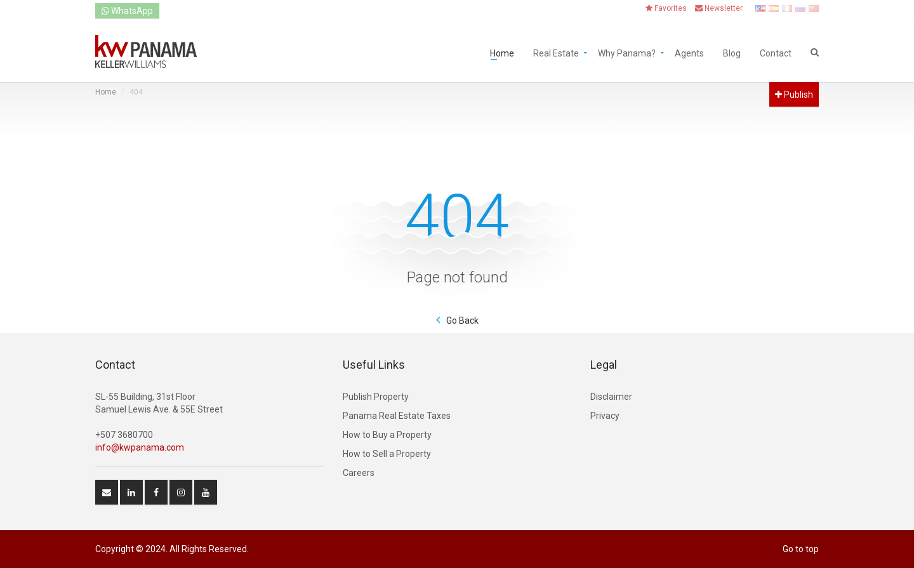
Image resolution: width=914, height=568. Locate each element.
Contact (775, 52)
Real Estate (556, 52)
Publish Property (376, 397)
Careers (358, 473)
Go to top (801, 549)
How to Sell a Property (387, 454)
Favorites (666, 8)
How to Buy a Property (387, 435)
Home (502, 52)
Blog (732, 52)
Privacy (604, 416)
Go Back (462, 320)
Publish (794, 94)
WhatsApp (127, 11)
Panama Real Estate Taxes (397, 416)
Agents (689, 52)
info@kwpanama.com (139, 447)
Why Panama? (627, 52)
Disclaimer (611, 397)
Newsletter (719, 8)
